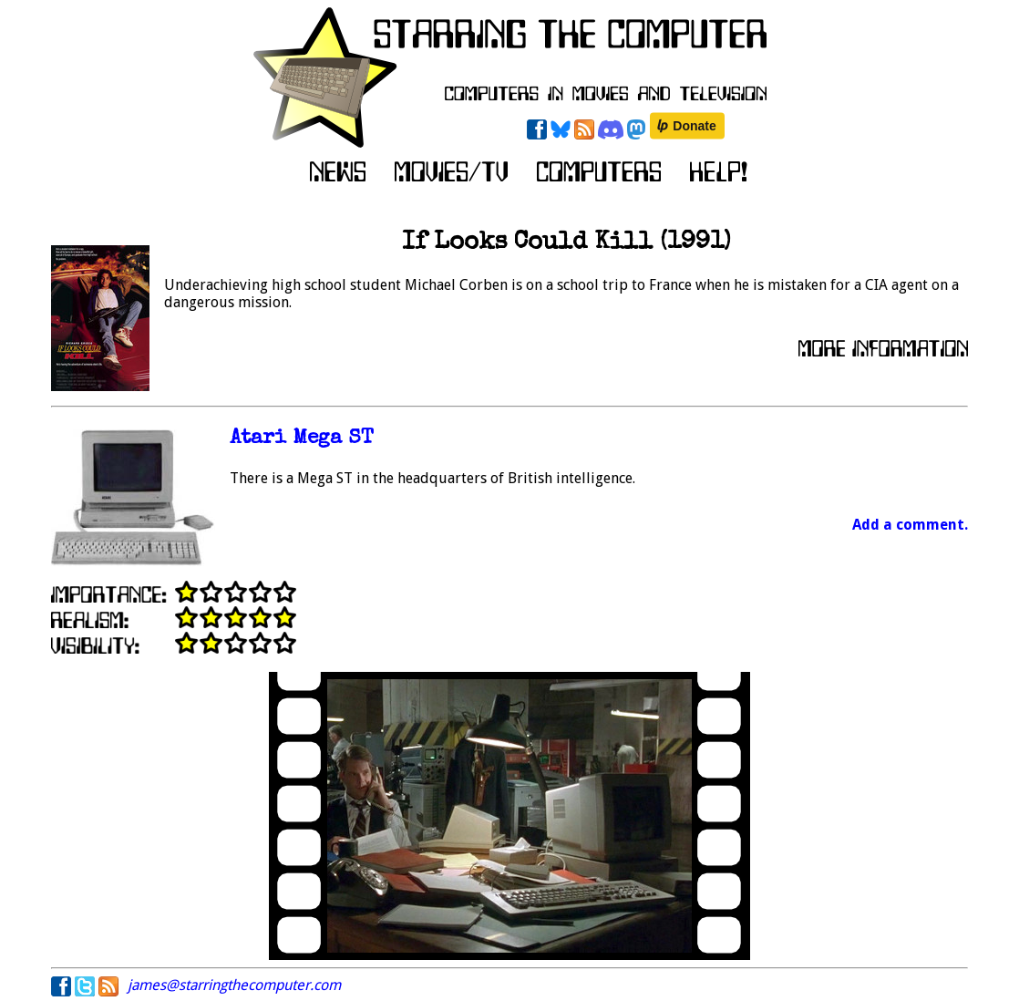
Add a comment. (910, 524)
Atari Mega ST (302, 438)
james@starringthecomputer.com (234, 985)
